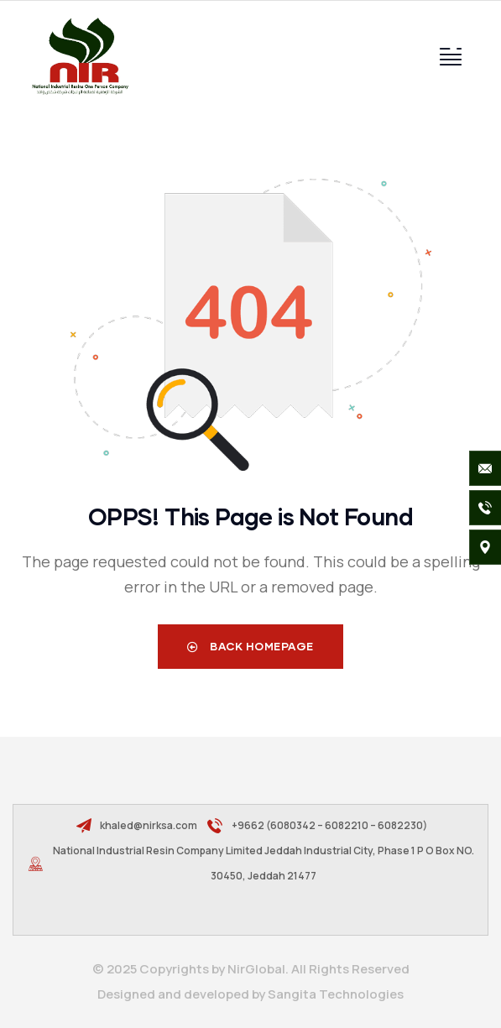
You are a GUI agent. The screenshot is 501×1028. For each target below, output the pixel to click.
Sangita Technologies (336, 994)
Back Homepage (250, 646)
